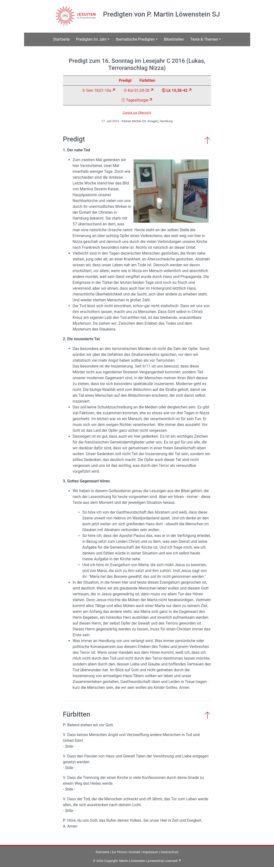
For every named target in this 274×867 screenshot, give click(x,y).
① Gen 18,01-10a (96, 90)
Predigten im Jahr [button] (91, 39)
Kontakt (134, 852)
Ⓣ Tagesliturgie (134, 100)
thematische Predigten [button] (135, 39)
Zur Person (119, 852)
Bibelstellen (174, 39)
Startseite (61, 39)
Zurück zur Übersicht (137, 112)
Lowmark (171, 861)
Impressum (150, 852)
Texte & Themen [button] (204, 39)
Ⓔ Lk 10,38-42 (174, 90)
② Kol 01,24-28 (136, 90)
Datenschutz (169, 852)
